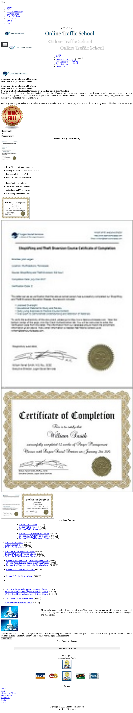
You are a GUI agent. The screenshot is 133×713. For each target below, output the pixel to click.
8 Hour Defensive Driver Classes (20, 576)
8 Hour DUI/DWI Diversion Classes (34, 533)
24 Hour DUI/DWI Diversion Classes (34, 538)
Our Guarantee (62, 62)
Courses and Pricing (64, 59)
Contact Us (60, 66)
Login (75, 61)
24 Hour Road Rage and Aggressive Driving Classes (28, 565)
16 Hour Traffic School (28, 529)
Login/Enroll (78, 60)
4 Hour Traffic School (28, 524)
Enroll (75, 63)
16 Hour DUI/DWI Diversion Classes (34, 536)
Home (58, 55)
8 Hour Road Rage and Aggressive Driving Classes (27, 560)
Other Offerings (62, 64)
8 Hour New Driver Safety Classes (20, 569)
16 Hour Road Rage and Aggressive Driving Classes (28, 563)
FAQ (58, 57)
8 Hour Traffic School (28, 527)
